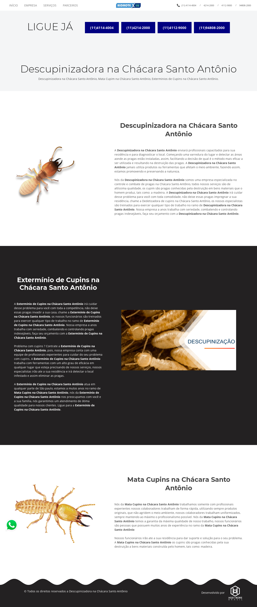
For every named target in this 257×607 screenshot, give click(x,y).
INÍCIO (13, 5)
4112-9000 (226, 5)
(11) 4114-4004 (189, 5)
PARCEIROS (70, 5)
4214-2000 (209, 5)
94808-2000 (245, 5)
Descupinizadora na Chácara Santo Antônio (98, 591)
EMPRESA (30, 5)
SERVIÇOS (49, 5)
